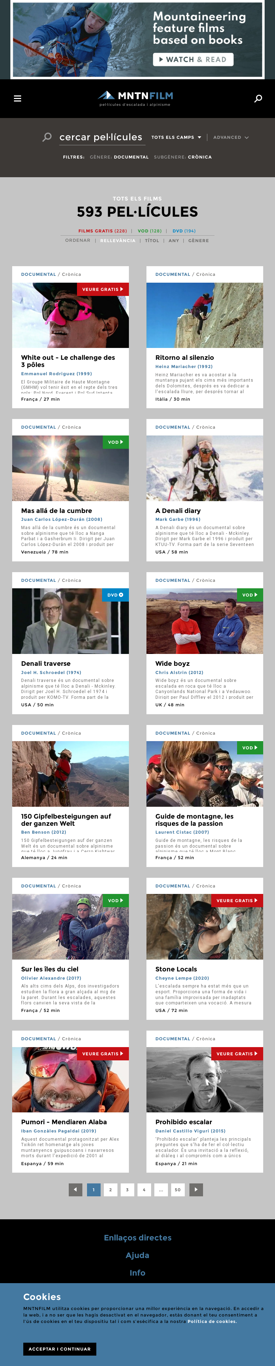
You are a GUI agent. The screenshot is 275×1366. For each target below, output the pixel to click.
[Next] (196, 1189)
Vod (116, 442)
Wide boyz (172, 664)
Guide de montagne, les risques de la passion (194, 820)
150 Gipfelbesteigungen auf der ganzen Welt (66, 820)
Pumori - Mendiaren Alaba (64, 1122)
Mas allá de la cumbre (56, 511)
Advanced (231, 137)
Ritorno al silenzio (184, 358)
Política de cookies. (212, 1321)
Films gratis (102, 231)
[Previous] (75, 1189)
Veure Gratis (103, 289)
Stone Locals (176, 969)
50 (178, 1189)
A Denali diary (178, 511)
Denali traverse (46, 664)
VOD (150, 231)
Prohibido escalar (183, 1122)
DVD (184, 231)
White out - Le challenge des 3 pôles (68, 361)
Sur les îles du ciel (49, 969)
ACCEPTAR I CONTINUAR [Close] (60, 1349)
